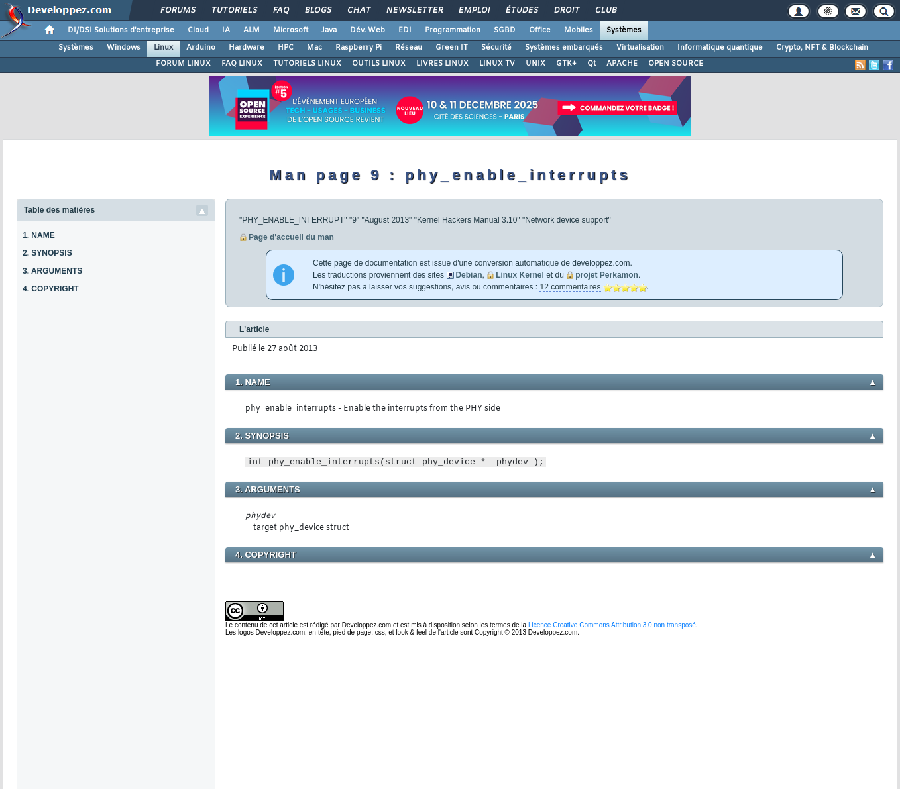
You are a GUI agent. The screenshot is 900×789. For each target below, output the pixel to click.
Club (605, 10)
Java (329, 30)
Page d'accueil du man (291, 237)
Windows (124, 47)
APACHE (622, 63)
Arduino (200, 47)
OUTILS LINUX (379, 63)
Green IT (451, 47)
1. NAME (39, 235)
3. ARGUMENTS (52, 271)
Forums (177, 10)
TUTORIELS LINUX (307, 63)
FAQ (280, 10)
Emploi (473, 10)
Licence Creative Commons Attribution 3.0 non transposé (612, 625)
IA (226, 30)
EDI (405, 30)
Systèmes (624, 30)
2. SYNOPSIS (47, 253)
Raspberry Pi (358, 47)
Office (540, 30)
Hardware (246, 47)
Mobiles (578, 30)
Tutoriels (233, 10)
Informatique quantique (720, 47)
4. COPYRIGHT (51, 288)
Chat (358, 10)
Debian (468, 275)
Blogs (317, 10)
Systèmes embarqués (564, 47)
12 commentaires (569, 286)
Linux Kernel (520, 275)
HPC (286, 47)
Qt (591, 63)
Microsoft (290, 30)
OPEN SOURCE (675, 63)
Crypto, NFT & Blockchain (822, 47)
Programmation (452, 30)
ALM (251, 30)
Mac (314, 47)
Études (521, 10)
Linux (163, 47)
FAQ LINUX (241, 63)
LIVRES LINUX (442, 63)
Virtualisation (640, 47)
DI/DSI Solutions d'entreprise (121, 30)
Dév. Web (367, 30)
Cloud (198, 30)
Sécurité (496, 47)
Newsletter (413, 10)
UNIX (535, 63)
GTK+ (566, 63)
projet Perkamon (606, 275)
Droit (566, 10)
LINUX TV (497, 63)
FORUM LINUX (183, 63)
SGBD (505, 30)
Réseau (408, 47)
